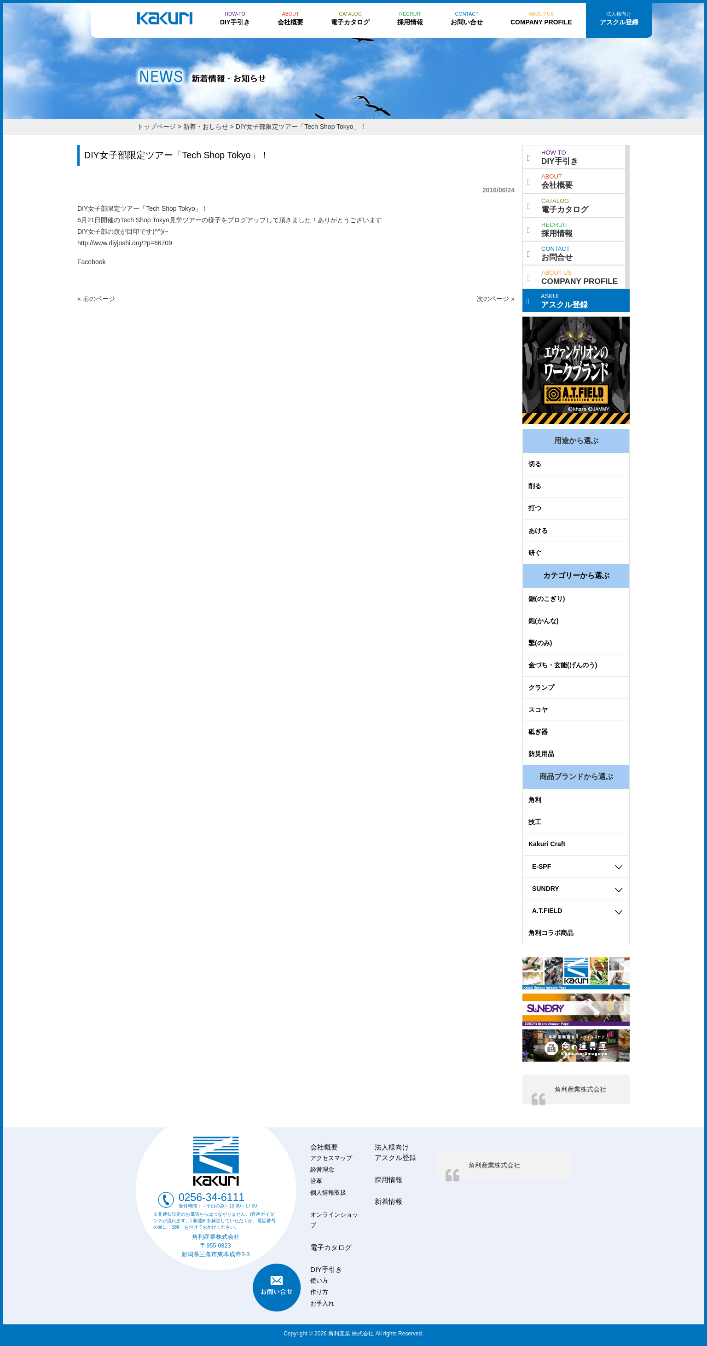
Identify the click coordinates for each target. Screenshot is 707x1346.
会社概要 (550, 180)
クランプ (541, 687)
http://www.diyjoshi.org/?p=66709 (124, 243)
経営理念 (322, 1170)
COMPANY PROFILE (572, 276)
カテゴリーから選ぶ (576, 575)
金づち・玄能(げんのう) (562, 665)
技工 (534, 822)
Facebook (91, 262)
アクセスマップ (331, 1158)
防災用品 (541, 753)
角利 (534, 799)
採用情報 (550, 229)
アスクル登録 (557, 300)
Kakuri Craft (546, 844)
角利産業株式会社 (580, 1089)
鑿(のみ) (540, 643)
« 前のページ (96, 298)
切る (534, 464)
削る (534, 486)
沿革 (316, 1181)
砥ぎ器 (538, 731)
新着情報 (388, 1201)
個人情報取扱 (328, 1193)
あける (538, 530)
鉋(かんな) (543, 620)
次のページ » (496, 298)
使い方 (319, 1280)
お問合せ (550, 252)
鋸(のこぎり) (546, 598)
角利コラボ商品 (551, 932)
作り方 (319, 1292)
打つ (534, 508)
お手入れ (322, 1303)
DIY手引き (552, 156)
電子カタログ (557, 205)
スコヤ (538, 709)
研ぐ (534, 552)
